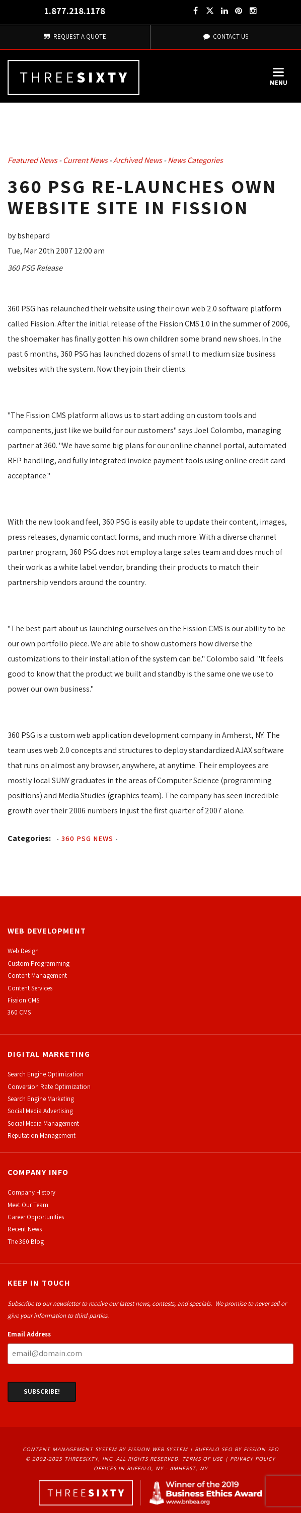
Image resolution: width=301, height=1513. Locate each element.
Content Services (30, 988)
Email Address (29, 1334)
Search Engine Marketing (41, 1099)
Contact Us (226, 36)
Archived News (137, 160)
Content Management (37, 975)
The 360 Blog (26, 1241)
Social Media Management (43, 1123)
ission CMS (25, 1000)
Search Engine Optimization (46, 1074)
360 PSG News (87, 838)
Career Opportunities (36, 1217)
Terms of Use (202, 1458)
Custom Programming (38, 963)
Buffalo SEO (214, 1449)
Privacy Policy (252, 1458)
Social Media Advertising (40, 1111)
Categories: (29, 838)
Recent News (25, 1229)
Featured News (32, 160)
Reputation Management (42, 1135)
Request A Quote (75, 36)
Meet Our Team (28, 1205)
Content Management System (70, 1449)
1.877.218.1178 (74, 11)
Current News (85, 160)
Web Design (23, 951)
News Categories (195, 160)
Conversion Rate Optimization (49, 1086)
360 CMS (19, 1012)
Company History (31, 1192)
